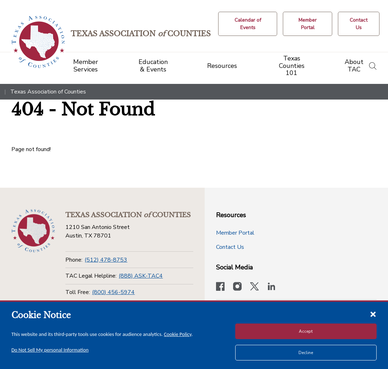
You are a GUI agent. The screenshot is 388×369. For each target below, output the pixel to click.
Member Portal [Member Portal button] (235, 233)
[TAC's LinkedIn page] (271, 287)
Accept (306, 331)
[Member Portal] (308, 24)
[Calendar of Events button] (249, 24)
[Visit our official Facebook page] (220, 287)
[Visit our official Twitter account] (254, 287)
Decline (305, 352)
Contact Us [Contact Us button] (230, 247)
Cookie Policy (178, 334)
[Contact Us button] (358, 24)
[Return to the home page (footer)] (32, 230)
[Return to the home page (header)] (40, 42)
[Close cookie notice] (373, 313)
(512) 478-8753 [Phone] (106, 260)
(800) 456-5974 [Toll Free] (113, 292)
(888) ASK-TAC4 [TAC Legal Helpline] (141, 276)
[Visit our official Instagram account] (237, 287)
